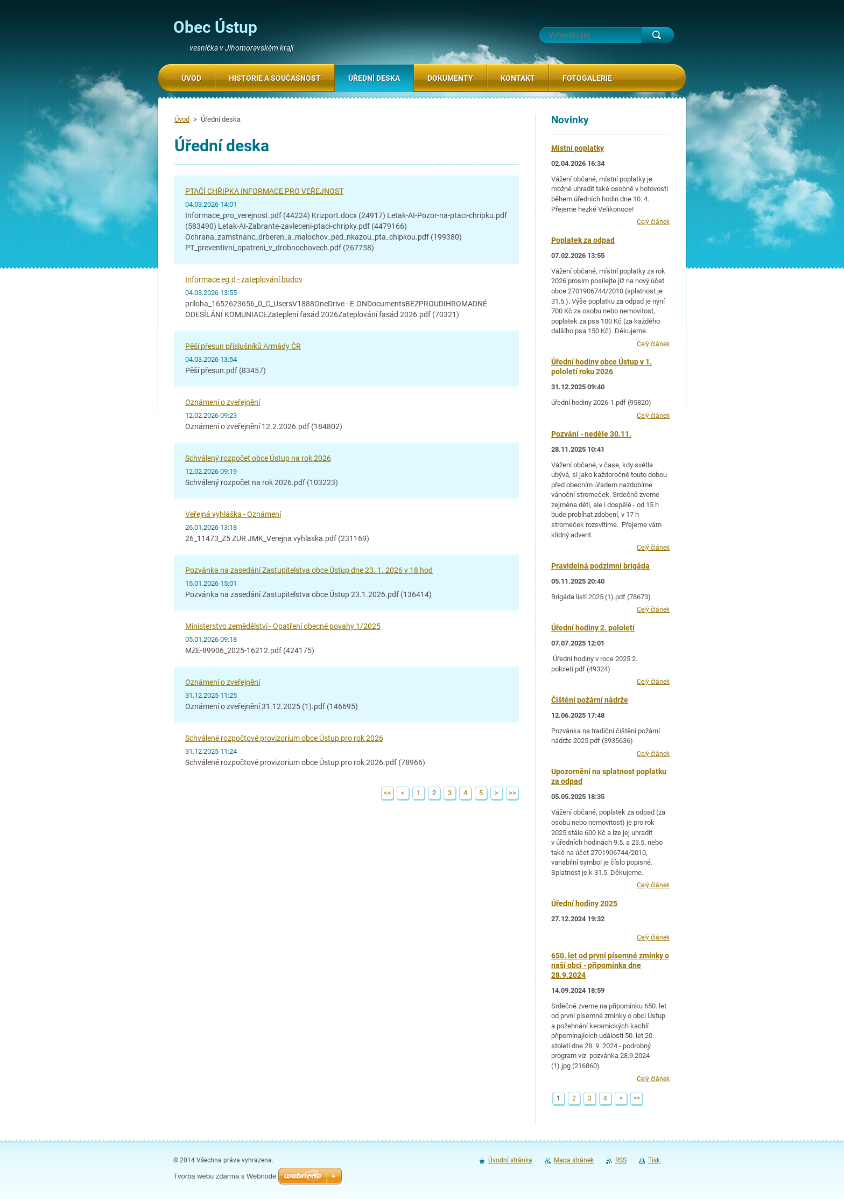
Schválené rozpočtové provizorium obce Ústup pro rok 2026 (284, 738)
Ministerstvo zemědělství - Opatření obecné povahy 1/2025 (283, 626)
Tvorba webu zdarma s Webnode (224, 1176)
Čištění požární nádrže (589, 700)
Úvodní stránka (510, 1160)
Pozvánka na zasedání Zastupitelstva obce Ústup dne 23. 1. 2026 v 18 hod (309, 570)
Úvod (181, 119)
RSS (621, 1160)
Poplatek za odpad (583, 240)
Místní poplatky (577, 148)
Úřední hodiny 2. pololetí (593, 627)
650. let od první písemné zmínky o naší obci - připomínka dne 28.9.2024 (610, 965)
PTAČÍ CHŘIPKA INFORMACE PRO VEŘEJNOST (264, 191)
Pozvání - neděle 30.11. (591, 434)
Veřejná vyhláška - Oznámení (233, 514)
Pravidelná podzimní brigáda (600, 566)
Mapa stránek (574, 1160)
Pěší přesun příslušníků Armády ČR (243, 346)
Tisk (654, 1160)
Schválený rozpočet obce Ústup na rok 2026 (258, 458)
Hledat (658, 35)
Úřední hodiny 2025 (584, 903)
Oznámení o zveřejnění (222, 402)
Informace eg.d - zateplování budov (244, 279)
